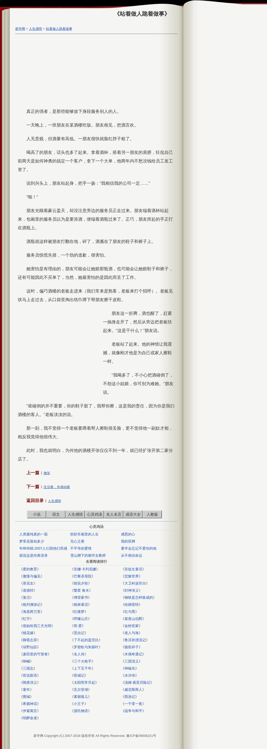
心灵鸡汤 (94, 514)
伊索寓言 (30, 711)
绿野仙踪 (30, 647)
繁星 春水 (81, 590)
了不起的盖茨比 (86, 640)
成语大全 (133, 514)
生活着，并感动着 (57, 487)
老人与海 (131, 633)
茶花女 (28, 583)
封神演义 (131, 590)
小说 (37, 514)
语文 (56, 514)
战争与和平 (133, 711)
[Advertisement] (95, 71)
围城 (26, 697)
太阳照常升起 (84, 682)
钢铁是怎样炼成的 (138, 597)
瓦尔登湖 (81, 690)
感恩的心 (128, 534)
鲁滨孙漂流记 (135, 640)
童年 (26, 690)
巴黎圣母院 (83, 576)
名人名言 (113, 514)
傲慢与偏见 (32, 576)
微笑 (47, 473)
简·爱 (78, 626)
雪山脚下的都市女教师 (88, 555)
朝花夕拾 (81, 583)
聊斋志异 (30, 640)
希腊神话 (30, 704)
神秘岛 (129, 668)
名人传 (79, 654)
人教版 (152, 514)
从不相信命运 (131, 555)
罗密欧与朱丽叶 (86, 647)
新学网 (20, 29)
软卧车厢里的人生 (84, 534)
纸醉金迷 (30, 718)
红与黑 (129, 612)
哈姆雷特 (131, 604)
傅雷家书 (81, 597)
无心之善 (77, 541)
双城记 (79, 675)
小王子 (79, 704)
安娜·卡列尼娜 (85, 569)
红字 (26, 619)
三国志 (28, 668)
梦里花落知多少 (31, 541)
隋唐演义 (30, 682)
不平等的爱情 (81, 548)
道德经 (28, 590)
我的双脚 (128, 541)
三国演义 (131, 661)
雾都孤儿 (81, 697)
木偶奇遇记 (133, 654)
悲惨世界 (131, 576)
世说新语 (30, 675)
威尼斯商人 (133, 690)
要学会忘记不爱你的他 (138, 548)
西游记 (129, 697)
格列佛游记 (32, 604)
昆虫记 (79, 633)
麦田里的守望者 (35, 654)
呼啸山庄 (81, 619)
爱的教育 (30, 569)
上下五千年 (83, 668)
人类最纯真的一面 (33, 534)
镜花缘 (28, 633)
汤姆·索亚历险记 (137, 682)
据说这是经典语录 (33, 555)
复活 (26, 597)
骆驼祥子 (131, 647)
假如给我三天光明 (37, 626)
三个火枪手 (83, 661)
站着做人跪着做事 (59, 29)
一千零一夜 (133, 704)
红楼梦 (79, 612)
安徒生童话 (133, 569)
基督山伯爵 (133, 619)
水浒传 (129, 675)
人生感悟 (35, 29)
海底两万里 (32, 612)
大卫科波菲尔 (135, 583)
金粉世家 (131, 626)
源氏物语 (81, 711)
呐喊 (26, 661)
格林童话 (81, 604)
